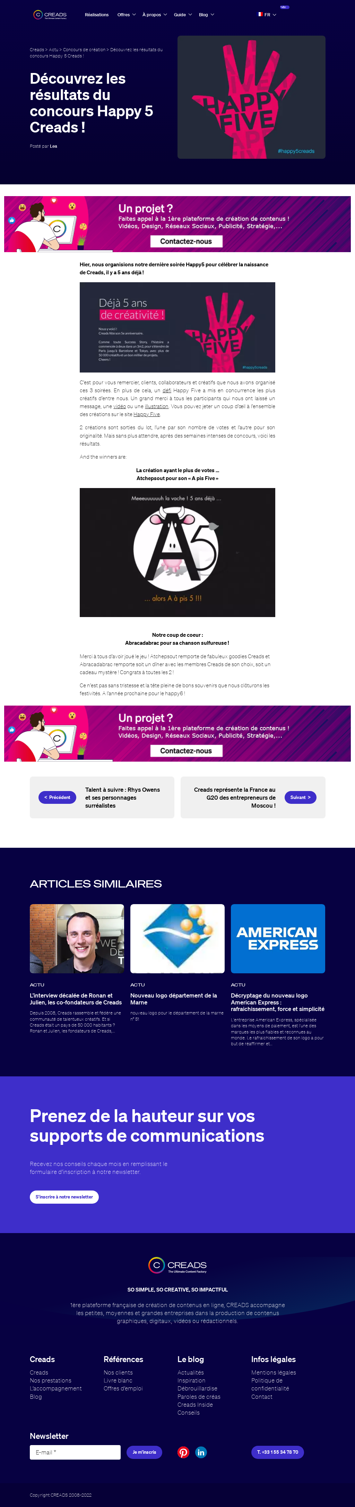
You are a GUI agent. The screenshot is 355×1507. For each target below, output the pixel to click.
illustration (156, 406)
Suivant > (301, 797)
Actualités (191, 1372)
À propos (151, 15)
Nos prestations (50, 1380)
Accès (300, 14)
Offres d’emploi (123, 1388)
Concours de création (84, 50)
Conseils (189, 1412)
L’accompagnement (56, 1388)
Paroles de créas (199, 1396)
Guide (180, 15)
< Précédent (57, 797)
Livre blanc (118, 1380)
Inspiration (192, 1380)
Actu (53, 50)
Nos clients (118, 1372)
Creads (37, 50)
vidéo (119, 406)
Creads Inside (195, 1404)
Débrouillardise (197, 1388)
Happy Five (146, 414)
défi (167, 390)
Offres (124, 15)
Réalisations (97, 15)
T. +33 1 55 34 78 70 (277, 1452)
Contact (261, 1396)
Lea (53, 146)
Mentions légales (273, 1372)
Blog (203, 15)
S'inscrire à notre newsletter (64, 1197)
